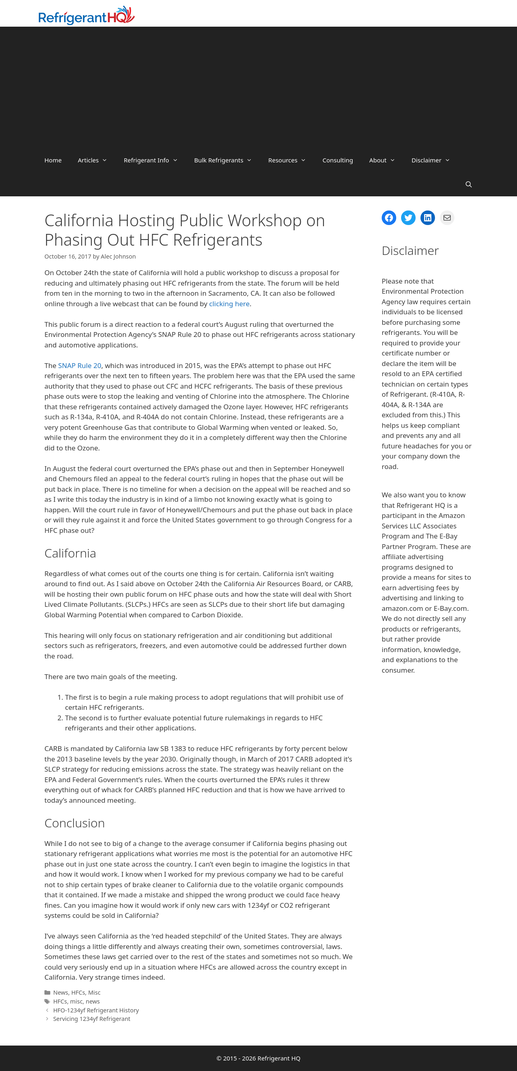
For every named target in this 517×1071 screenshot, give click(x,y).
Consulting (337, 160)
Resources (291, 160)
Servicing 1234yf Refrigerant (91, 1019)
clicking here (229, 303)
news (93, 1001)
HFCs (78, 992)
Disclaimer (435, 160)
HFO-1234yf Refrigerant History (96, 1010)
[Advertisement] (258, 87)
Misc (94, 992)
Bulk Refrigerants (227, 160)
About (386, 160)
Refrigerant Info (155, 160)
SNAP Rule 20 (79, 365)
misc (76, 1001)
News (60, 992)
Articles (97, 160)
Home (53, 160)
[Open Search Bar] (469, 184)
